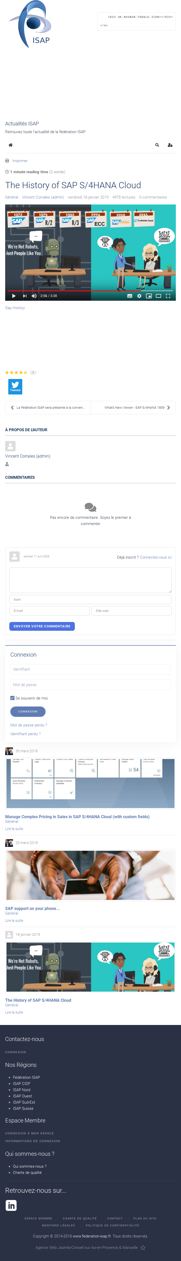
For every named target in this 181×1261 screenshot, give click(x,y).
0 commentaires (153, 197)
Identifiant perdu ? (25, 734)
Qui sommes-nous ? (30, 1166)
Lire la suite (14, 829)
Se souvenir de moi (29, 698)
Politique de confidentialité (112, 1225)
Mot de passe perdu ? (28, 725)
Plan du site (144, 1218)
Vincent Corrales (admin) (43, 197)
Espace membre (38, 1218)
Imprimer (20, 160)
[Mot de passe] (90, 685)
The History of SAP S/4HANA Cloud (38, 1000)
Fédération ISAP (26, 1077)
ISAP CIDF (21, 1083)
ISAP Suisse (23, 1108)
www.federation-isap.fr (92, 1236)
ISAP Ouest (22, 1096)
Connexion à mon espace (29, 1133)
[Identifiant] (90, 669)
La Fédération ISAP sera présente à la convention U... (51, 407)
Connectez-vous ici (156, 557)
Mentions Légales (58, 1225)
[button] (136, 24)
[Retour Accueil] (30, 24)
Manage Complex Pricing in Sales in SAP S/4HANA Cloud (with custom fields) (77, 816)
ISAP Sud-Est (24, 1102)
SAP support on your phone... (32, 908)
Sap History (15, 308)
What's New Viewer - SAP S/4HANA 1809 (137, 407)
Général (11, 197)
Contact (115, 1218)
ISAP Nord (21, 1090)
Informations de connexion (32, 1141)
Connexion (28, 711)
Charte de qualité (27, 1172)
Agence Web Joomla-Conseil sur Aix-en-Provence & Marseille (90, 1247)
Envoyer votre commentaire (42, 626)
